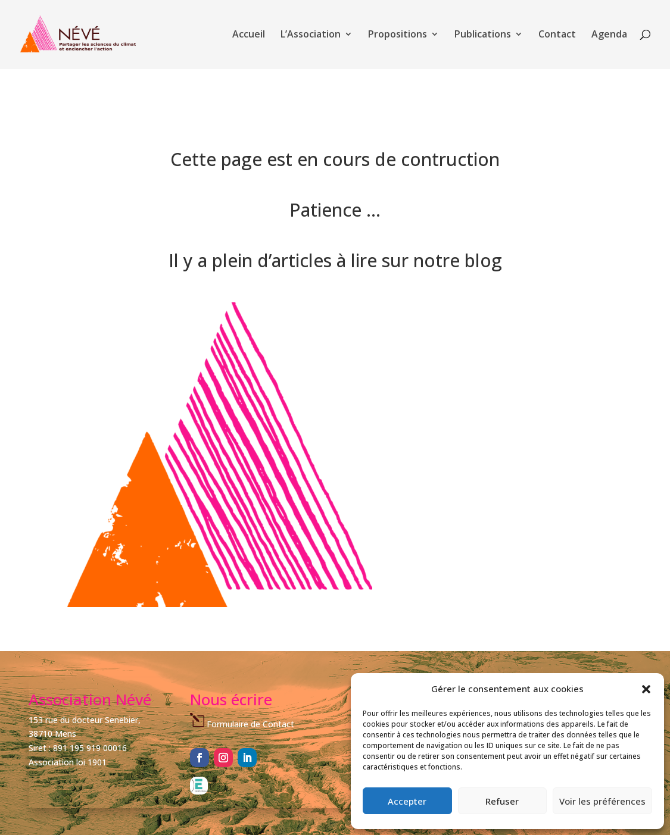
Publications (482, 35)
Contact (557, 35)
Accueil (248, 35)
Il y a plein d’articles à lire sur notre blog (335, 260)
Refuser (502, 801)
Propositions (397, 35)
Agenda (609, 35)
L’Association (311, 35)
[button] (646, 689)
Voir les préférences (602, 801)
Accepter (407, 801)
